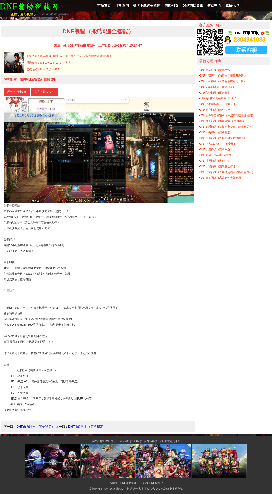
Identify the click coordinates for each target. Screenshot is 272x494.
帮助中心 (214, 5)
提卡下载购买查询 (146, 5)
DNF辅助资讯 (192, 5)
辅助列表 (171, 5)
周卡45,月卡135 (17, 91)
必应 (112, 488)
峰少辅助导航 (174, 488)
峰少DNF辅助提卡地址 (129, 488)
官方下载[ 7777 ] (44, 91)
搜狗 (106, 488)
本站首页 (104, 5)
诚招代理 (232, 5)
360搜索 (161, 488)
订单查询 (122, 5)
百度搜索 (149, 488)
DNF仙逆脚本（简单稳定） (87, 426)
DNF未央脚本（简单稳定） (35, 426)
